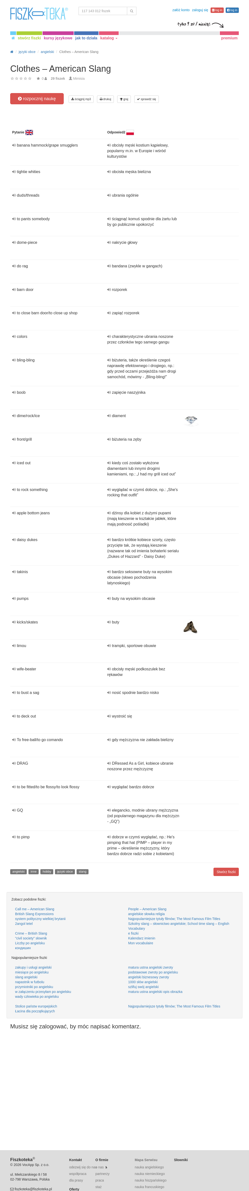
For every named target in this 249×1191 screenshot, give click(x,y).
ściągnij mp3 (81, 99)
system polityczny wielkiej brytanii (40, 919)
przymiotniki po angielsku (34, 987)
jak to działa (86, 38)
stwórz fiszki (29, 38)
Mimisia (79, 78)
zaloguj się (200, 10)
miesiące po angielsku (32, 972)
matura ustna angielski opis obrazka (155, 992)
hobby (47, 871)
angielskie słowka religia (146, 914)
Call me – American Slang (34, 909)
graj (124, 99)
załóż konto (181, 10)
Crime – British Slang (31, 933)
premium (229, 38)
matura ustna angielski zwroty (150, 967)
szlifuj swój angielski (143, 987)
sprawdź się (146, 99)
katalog (108, 38)
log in (217, 10)
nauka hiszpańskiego (151, 1180)
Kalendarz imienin (141, 938)
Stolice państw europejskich (36, 1006)
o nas (99, 1167)
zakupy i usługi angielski (33, 967)
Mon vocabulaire (140, 943)
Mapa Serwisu (146, 1160)
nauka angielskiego (149, 1167)
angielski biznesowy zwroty (148, 977)
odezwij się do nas (83, 1167)
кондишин (23, 948)
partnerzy (102, 1174)
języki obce (65, 871)
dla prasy (76, 1180)
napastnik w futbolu (29, 982)
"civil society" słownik (31, 938)
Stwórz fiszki (226, 872)
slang (82, 871)
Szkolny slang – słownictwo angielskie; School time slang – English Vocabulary (178, 926)
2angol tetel (24, 924)
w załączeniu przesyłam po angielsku (43, 992)
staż (98, 1187)
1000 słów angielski (143, 982)
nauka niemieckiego (150, 1174)
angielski (18, 871)
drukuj (105, 99)
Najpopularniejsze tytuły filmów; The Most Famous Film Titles (174, 919)
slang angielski (26, 977)
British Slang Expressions (34, 914)
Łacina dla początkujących (35, 1011)
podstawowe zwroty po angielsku (153, 972)
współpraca (78, 1174)
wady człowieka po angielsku (37, 996)
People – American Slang (147, 909)
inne (34, 871)
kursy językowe (58, 38)
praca (99, 1180)
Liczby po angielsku (30, 943)
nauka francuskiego (149, 1187)
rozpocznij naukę (37, 98)
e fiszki (133, 933)
